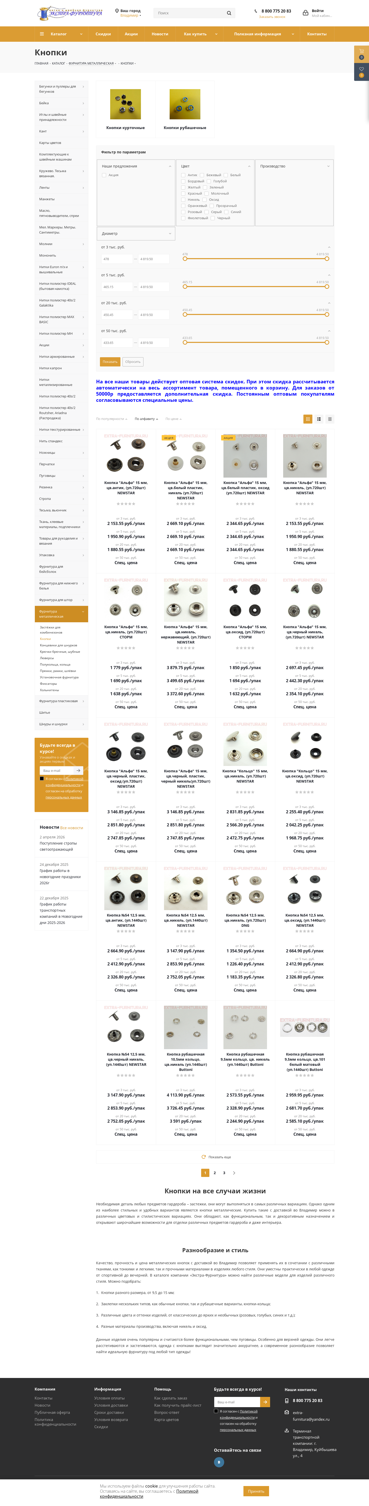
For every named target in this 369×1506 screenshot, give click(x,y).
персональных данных (64, 797)
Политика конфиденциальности (55, 1422)
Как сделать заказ (170, 1397)
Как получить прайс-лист (177, 1405)
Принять (256, 1491)
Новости (42, 1405)
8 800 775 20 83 (276, 11)
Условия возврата (111, 1419)
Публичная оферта (52, 1412)
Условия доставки (111, 1405)
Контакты (44, 1397)
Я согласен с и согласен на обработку (64, 787)
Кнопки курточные (125, 127)
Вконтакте (219, 1462)
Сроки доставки (109, 1412)
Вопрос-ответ (166, 1412)
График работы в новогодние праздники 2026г (60, 876)
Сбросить (133, 361)
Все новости (71, 827)
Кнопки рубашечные (185, 127)
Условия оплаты (109, 1397)
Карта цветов (166, 1419)
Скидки (101, 1426)
